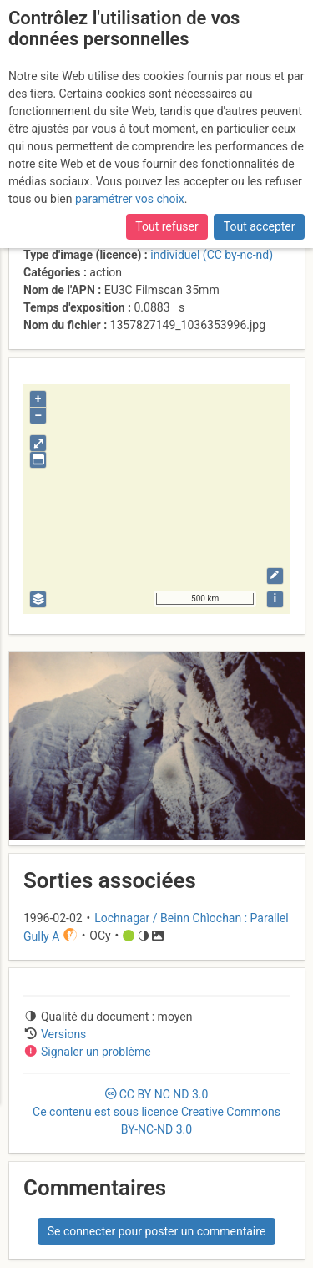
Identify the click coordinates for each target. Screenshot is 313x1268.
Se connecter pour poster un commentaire (157, 1231)
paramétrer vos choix (129, 198)
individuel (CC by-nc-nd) (211, 254)
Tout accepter (259, 226)
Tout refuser (166, 226)
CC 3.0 (156, 1112)
